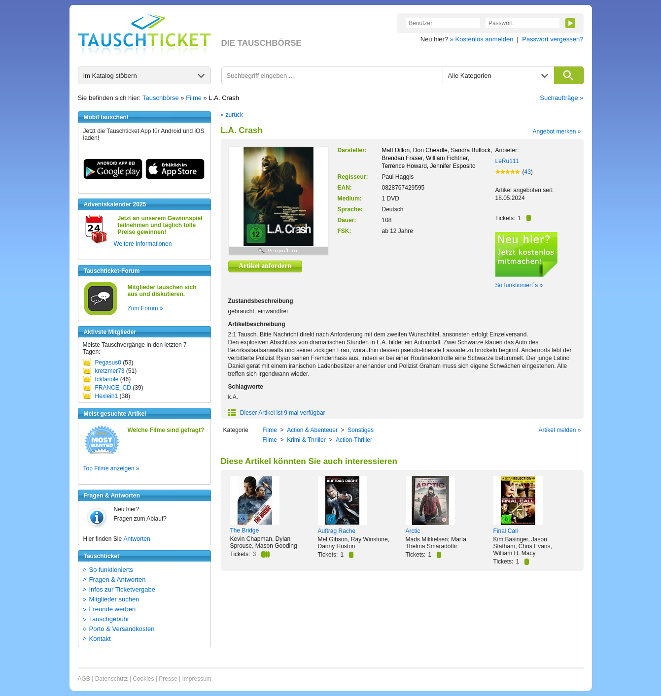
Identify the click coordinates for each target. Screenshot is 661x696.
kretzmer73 (110, 370)
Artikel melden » (559, 430)
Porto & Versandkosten (122, 628)
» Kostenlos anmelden (482, 39)
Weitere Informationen (143, 243)
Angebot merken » (556, 131)
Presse (168, 678)
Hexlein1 (106, 396)
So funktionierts (111, 569)
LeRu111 (507, 161)
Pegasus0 (108, 362)
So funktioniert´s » (519, 285)
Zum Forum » (145, 308)
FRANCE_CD (113, 387)
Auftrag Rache (337, 531)
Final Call (505, 531)
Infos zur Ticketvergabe (122, 589)
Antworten (137, 538)
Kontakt (100, 638)
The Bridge (244, 530)
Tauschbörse (160, 97)
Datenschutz (111, 678)
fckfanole (107, 379)
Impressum (196, 678)
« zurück (232, 114)
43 (527, 171)
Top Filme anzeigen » (111, 468)
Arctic (413, 531)
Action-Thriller (354, 439)
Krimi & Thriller (306, 439)
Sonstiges (361, 430)
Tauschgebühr (109, 619)
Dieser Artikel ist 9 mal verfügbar (276, 412)
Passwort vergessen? (552, 39)
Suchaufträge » (561, 97)
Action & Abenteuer (312, 430)
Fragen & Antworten (117, 579)
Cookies (143, 678)
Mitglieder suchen (114, 599)
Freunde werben (112, 609)
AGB (84, 678)
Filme (194, 97)
